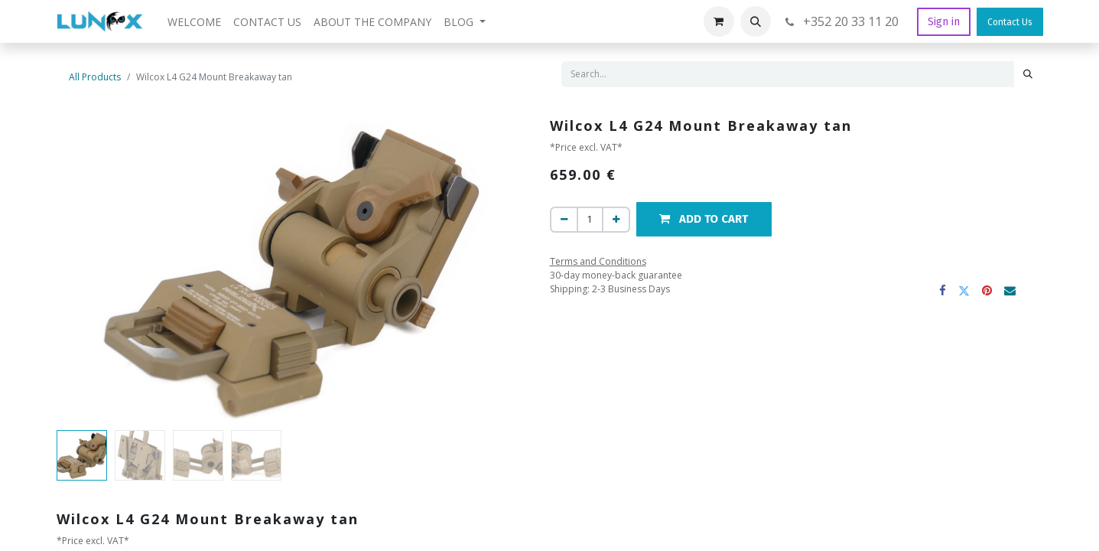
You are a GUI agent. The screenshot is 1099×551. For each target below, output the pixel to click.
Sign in (944, 21)
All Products (95, 76)
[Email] (1010, 290)
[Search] (1028, 74)
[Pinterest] (987, 290)
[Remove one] (564, 220)
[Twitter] (964, 290)
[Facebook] (943, 290)
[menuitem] (194, 22)
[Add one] (616, 220)
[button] (755, 21)
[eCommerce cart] (719, 21)
